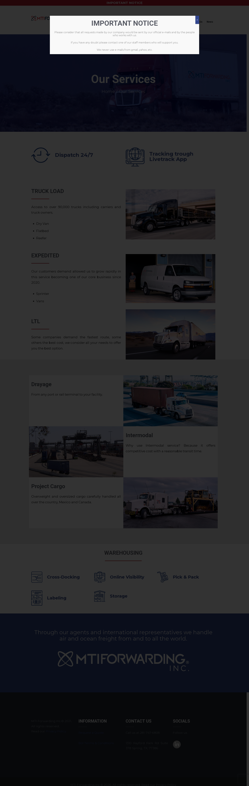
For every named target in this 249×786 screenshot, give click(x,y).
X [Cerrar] (197, 20)
